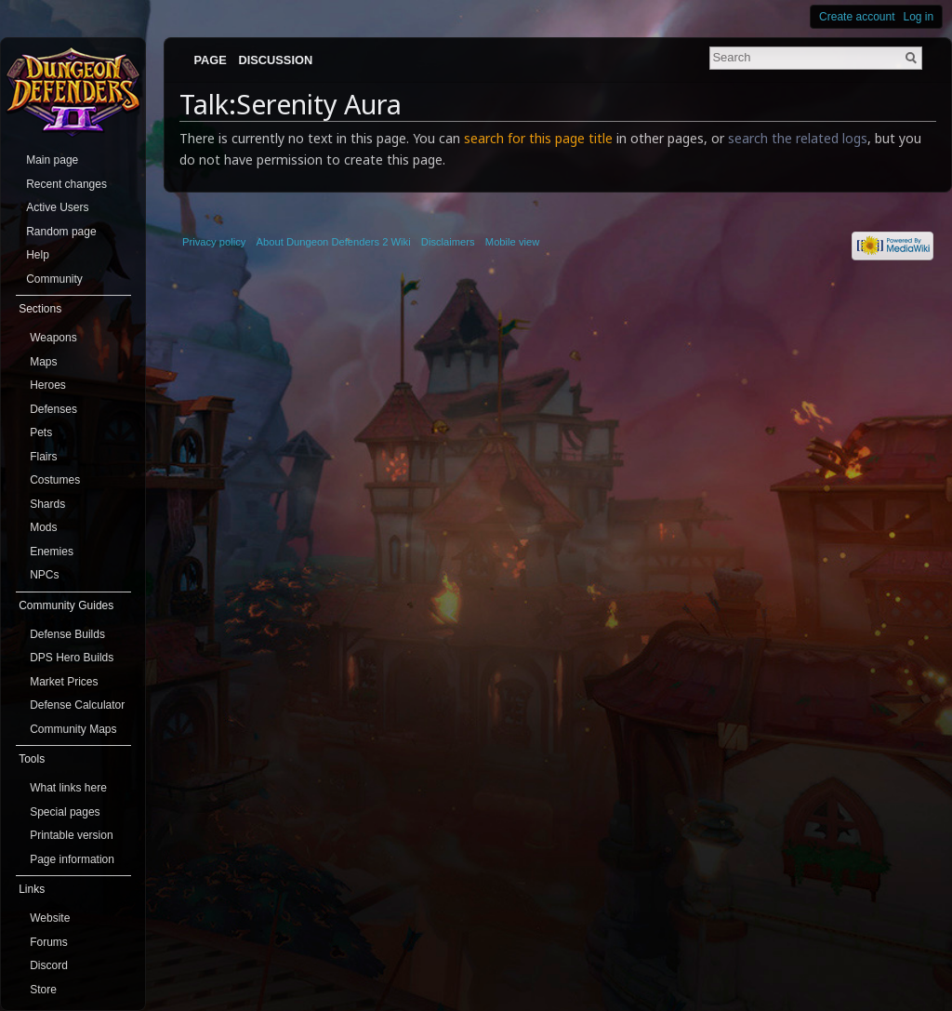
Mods (43, 527)
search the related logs (797, 138)
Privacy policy (213, 241)
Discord (49, 965)
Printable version (71, 835)
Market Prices (64, 681)
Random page (61, 231)
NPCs (44, 574)
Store (43, 989)
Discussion (276, 60)
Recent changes (66, 184)
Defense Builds (67, 634)
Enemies (51, 551)
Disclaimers (448, 241)
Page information (72, 859)
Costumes (55, 479)
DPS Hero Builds (71, 657)
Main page (52, 159)
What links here (68, 787)
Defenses (53, 409)
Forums (49, 942)
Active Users (57, 207)
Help (37, 254)
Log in (919, 16)
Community (54, 279)
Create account (856, 16)
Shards (47, 504)
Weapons (53, 337)
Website (50, 918)
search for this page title (538, 138)
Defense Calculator (77, 705)
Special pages (64, 811)
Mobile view (512, 241)
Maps (43, 361)
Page (209, 60)
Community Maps (73, 729)
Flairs (43, 456)
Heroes (48, 385)
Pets (41, 432)
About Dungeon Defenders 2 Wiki (334, 241)
